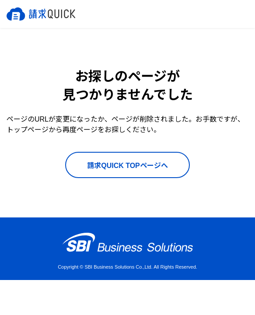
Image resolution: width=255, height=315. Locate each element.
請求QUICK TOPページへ (127, 165)
